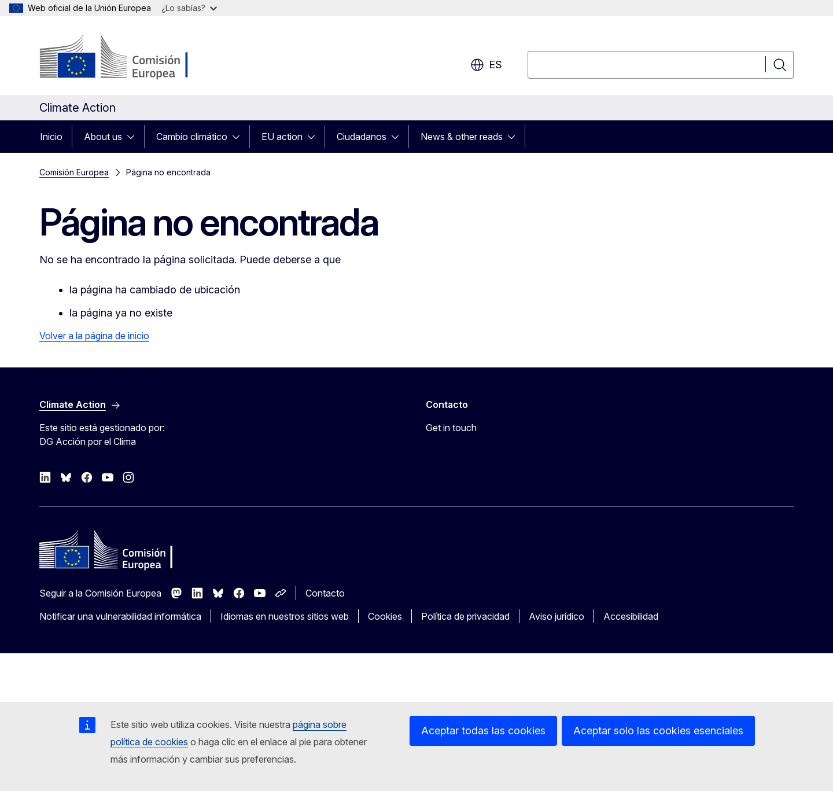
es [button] (486, 65)
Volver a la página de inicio (94, 335)
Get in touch (451, 427)
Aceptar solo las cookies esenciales (658, 730)
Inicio (51, 136)
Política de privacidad (465, 616)
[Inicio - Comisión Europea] (132, 58)
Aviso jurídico (556, 616)
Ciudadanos (361, 136)
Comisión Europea (74, 172)
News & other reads (462, 136)
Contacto (325, 593)
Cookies (385, 616)
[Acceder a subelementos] (134, 136)
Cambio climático (191, 136)
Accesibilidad (630, 616)
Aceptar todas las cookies (483, 730)
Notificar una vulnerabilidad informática (120, 616)
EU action (282, 136)
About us (103, 136)
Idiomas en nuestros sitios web (284, 616)
